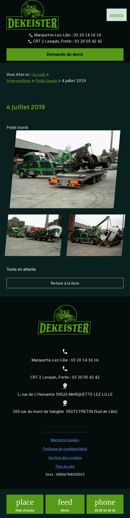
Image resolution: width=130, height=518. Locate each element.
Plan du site (65, 466)
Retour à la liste (65, 283)
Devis (65, 510)
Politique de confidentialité (65, 448)
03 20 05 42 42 (88, 41)
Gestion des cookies (65, 457)
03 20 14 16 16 (87, 34)
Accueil (38, 74)
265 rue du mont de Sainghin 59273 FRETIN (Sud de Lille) (65, 411)
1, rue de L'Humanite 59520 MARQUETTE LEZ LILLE (65, 394)
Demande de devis (65, 54)
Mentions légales (65, 439)
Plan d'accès (25, 510)
